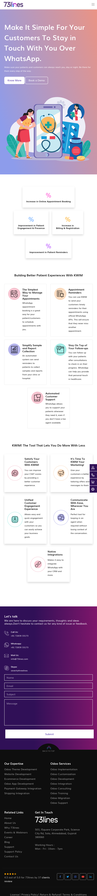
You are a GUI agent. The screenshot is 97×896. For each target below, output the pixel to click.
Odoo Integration (61, 783)
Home (7, 818)
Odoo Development (62, 779)
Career (8, 837)
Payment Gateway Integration (22, 788)
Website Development (17, 774)
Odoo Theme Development (20, 769)
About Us (10, 823)
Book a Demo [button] (37, 80)
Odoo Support (59, 803)
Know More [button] (14, 80)
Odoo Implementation (63, 769)
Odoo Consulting (60, 788)
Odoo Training (59, 793)
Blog (7, 842)
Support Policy (13, 851)
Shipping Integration (17, 793)
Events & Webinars (16, 832)
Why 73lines (11, 827)
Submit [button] (49, 734)
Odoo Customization (63, 774)
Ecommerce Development (20, 779)
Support (9, 846)
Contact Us (11, 856)
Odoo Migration (60, 798)
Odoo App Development (19, 783)
